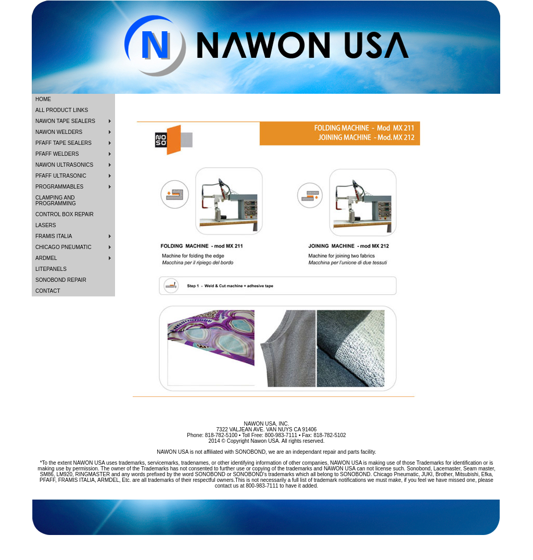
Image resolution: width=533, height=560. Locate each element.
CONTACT (47, 291)
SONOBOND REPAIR (60, 280)
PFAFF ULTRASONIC (60, 176)
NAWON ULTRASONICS (64, 165)
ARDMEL (46, 258)
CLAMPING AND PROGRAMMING (55, 200)
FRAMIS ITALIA (53, 236)
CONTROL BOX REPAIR (64, 214)
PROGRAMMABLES (59, 187)
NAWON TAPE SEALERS (65, 121)
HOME (43, 99)
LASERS (45, 225)
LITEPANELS (51, 269)
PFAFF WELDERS (57, 154)
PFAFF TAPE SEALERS (63, 143)
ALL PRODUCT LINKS (61, 110)
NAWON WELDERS (58, 132)
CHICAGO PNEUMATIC (63, 247)
